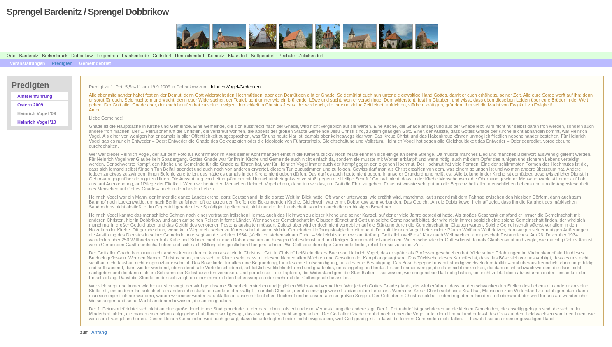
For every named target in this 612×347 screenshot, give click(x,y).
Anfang (99, 332)
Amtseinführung (34, 96)
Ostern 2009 (30, 104)
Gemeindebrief (95, 63)
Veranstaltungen (27, 63)
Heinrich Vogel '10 (36, 122)
